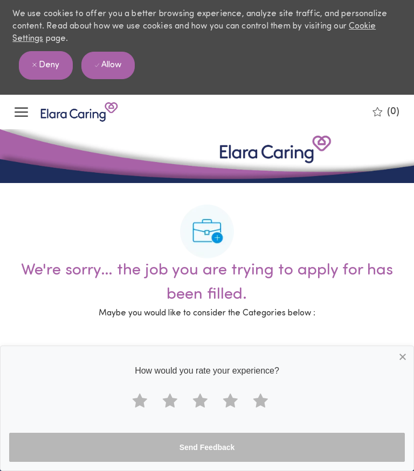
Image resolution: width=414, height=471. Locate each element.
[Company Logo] (68, 112)
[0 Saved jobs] (385, 112)
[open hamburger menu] (21, 111)
